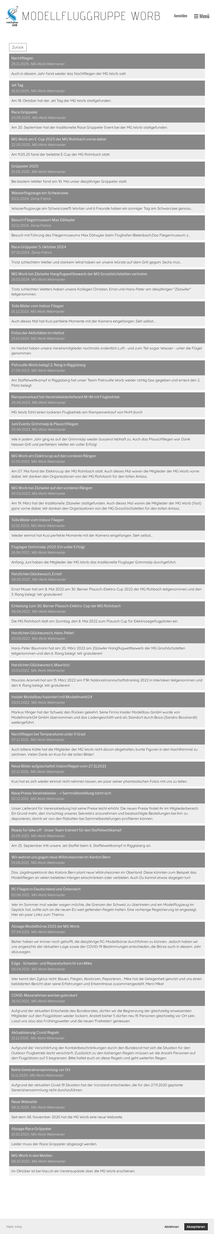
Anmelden (180, 15)
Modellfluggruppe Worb (91, 16)
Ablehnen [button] (171, 1227)
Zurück (18, 47)
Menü (201, 16)
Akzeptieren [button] (196, 1227)
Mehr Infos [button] (14, 1227)
